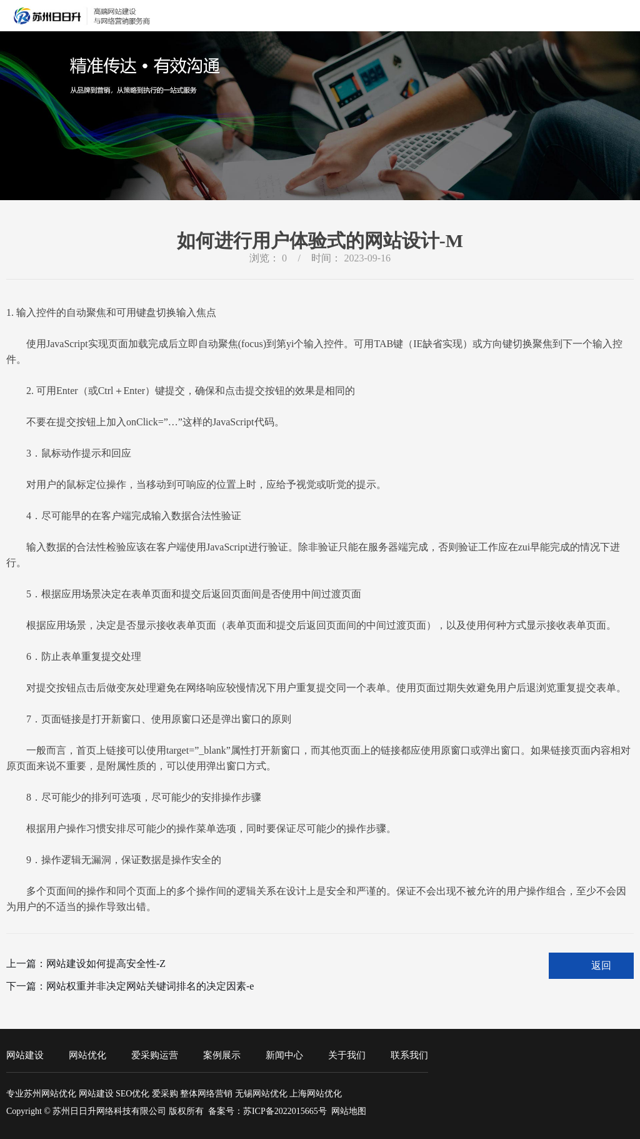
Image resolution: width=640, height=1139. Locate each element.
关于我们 (347, 1055)
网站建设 (25, 1055)
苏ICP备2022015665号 (285, 1111)
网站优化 (87, 1055)
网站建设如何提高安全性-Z (106, 963)
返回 (601, 965)
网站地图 (348, 1111)
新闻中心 (284, 1055)
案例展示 (222, 1055)
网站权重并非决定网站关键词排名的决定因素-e (150, 986)
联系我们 (409, 1055)
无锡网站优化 (261, 1093)
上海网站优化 (315, 1093)
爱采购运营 (154, 1055)
